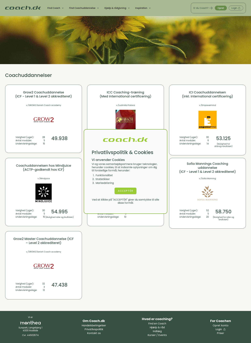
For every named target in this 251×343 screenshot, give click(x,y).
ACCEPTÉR (125, 191)
